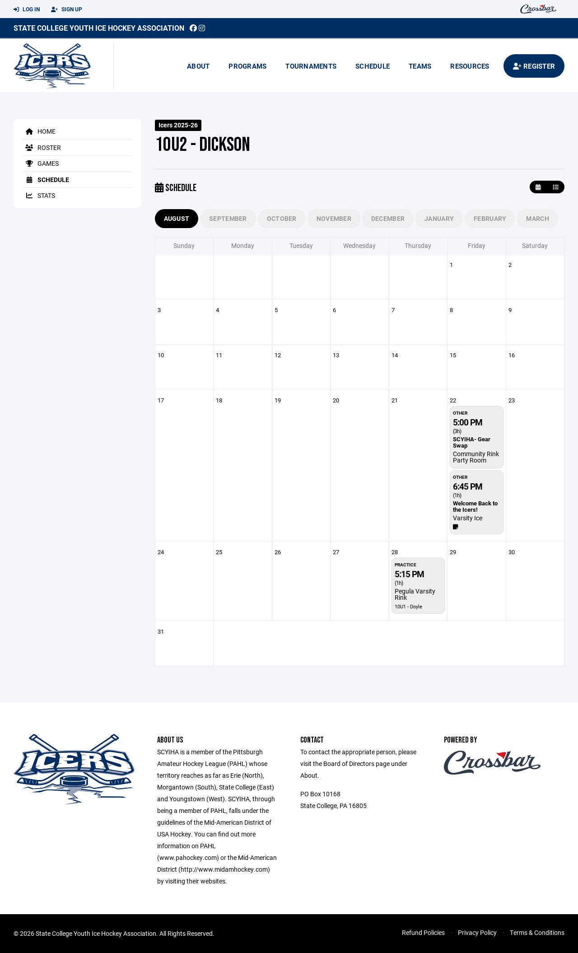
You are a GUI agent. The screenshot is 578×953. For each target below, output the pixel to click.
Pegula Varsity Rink (415, 594)
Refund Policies (423, 932)
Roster (42, 147)
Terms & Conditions (537, 932)
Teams (420, 65)
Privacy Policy (477, 932)
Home (39, 131)
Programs (247, 65)
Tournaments (310, 65)
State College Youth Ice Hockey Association (99, 28)
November (334, 218)
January (439, 218)
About (198, 65)
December (388, 218)
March (537, 218)
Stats (39, 195)
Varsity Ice (467, 518)
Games (41, 163)
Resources (469, 65)
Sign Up (66, 9)
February (490, 218)
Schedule (372, 65)
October (282, 218)
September (228, 218)
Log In (27, 9)
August (177, 218)
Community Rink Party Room (476, 456)
